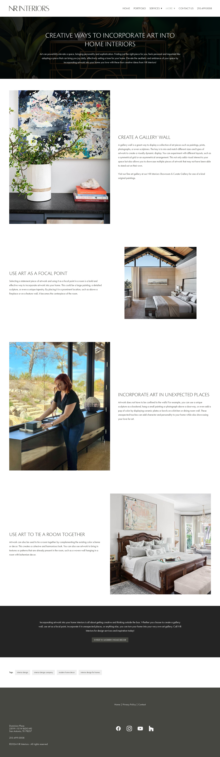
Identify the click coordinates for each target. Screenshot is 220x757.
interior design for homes (90, 672)
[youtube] (140, 728)
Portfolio (140, 8)
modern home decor (67, 672)
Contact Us (186, 8)
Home (126, 8)
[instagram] (129, 728)
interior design (22, 672)
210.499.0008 (204, 8)
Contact (142, 704)
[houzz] (151, 728)
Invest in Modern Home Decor (110, 640)
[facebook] (118, 728)
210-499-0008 (16, 737)
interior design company (43, 672)
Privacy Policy (129, 704)
